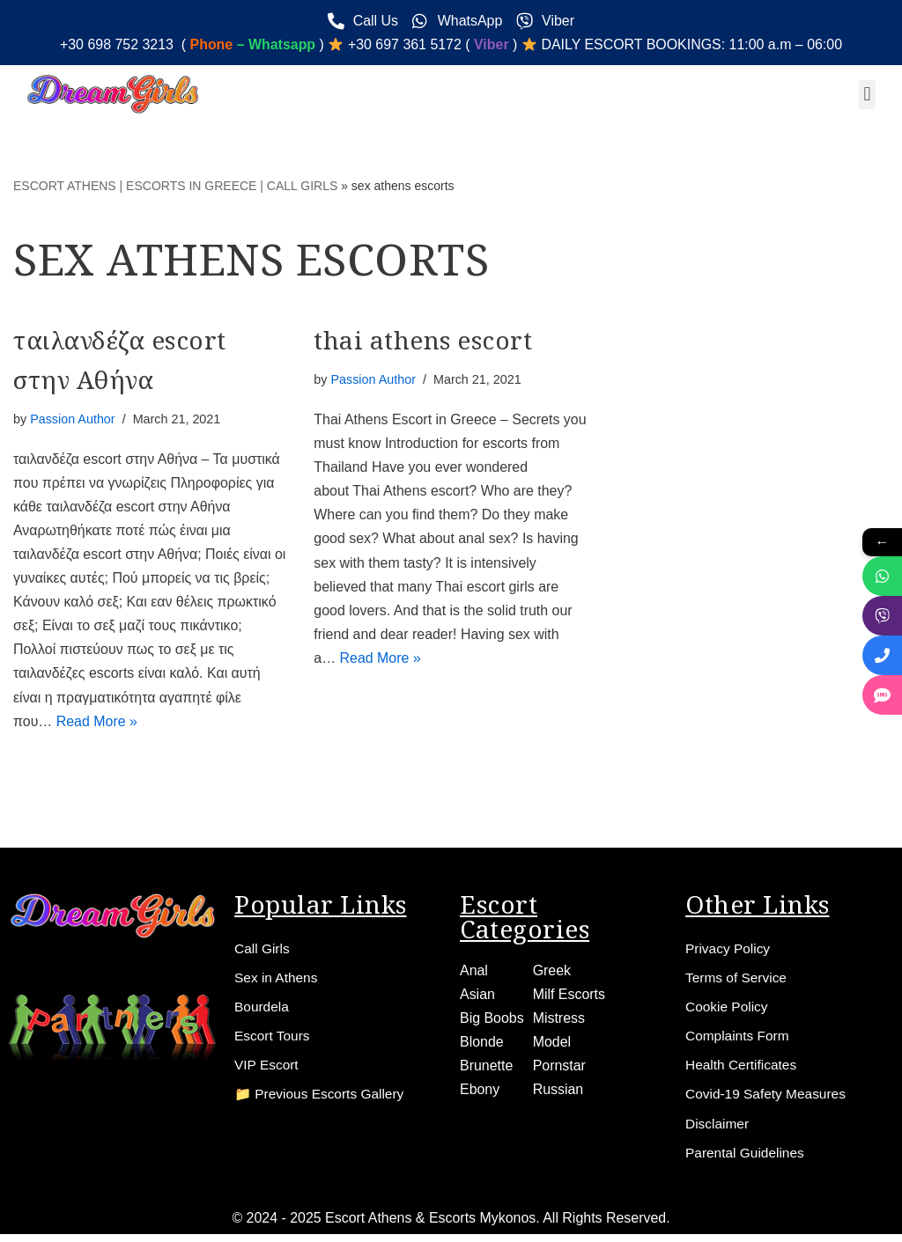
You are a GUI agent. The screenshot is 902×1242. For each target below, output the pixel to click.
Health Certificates (743, 1069)
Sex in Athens (277, 980)
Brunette (486, 1068)
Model (552, 1044)
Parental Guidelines (747, 1159)
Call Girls (263, 950)
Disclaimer (718, 1129)
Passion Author (72, 419)
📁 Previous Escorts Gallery (322, 1099)
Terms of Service (737, 980)
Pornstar (559, 1068)
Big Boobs (492, 1019)
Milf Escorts (569, 995)
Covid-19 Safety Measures (768, 1099)
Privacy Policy (729, 950)
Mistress (559, 1019)
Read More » (97, 723)
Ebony (479, 1091)
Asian (477, 995)
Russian (558, 1091)
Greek (552, 972)
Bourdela (262, 1010)
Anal (474, 972)
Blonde (482, 1044)
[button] (867, 94)
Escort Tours (273, 1040)
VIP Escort (267, 1069)
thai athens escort (423, 339)
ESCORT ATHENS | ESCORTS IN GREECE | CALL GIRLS (175, 187)
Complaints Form (739, 1040)
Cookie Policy (728, 1010)
